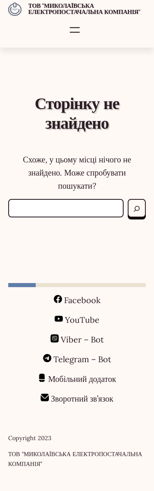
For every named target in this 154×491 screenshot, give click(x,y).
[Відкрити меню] (74, 30)
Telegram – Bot (82, 359)
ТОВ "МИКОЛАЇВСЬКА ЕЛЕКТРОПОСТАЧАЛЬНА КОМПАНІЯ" (84, 9)
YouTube (82, 320)
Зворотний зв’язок (82, 398)
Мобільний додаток (82, 379)
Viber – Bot (81, 339)
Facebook (82, 300)
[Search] (137, 208)
